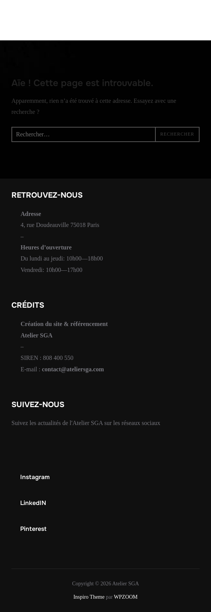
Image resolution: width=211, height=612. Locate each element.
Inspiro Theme (89, 597)
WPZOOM (125, 597)
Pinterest (33, 529)
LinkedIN (33, 503)
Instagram (35, 477)
